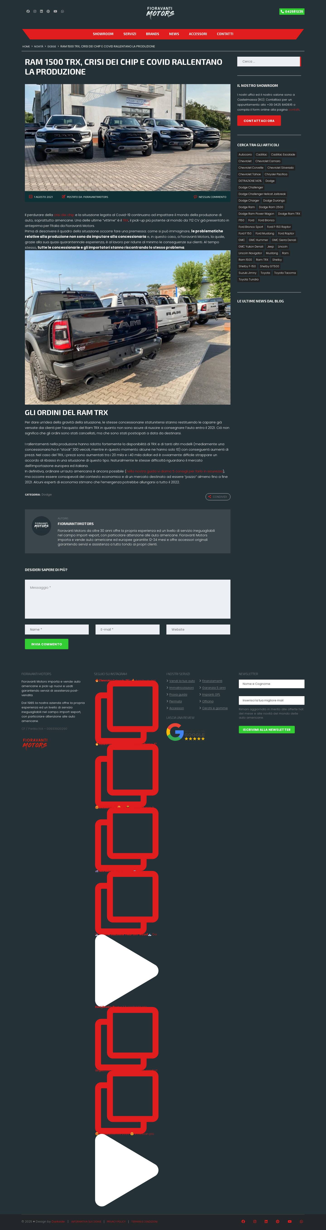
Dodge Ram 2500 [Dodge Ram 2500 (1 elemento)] (271, 207)
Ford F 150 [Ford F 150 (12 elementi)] (245, 233)
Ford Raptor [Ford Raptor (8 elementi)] (286, 233)
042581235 (294, 11)
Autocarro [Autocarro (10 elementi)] (245, 154)
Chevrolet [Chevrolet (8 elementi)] (245, 161)
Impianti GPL (211, 694)
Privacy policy (116, 1221)
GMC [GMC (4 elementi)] (242, 240)
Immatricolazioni (181, 687)
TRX (125, 220)
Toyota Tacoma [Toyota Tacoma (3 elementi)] (285, 273)
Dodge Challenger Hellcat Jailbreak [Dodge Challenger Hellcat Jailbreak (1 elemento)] (262, 194)
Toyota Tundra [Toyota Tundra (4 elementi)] (249, 279)
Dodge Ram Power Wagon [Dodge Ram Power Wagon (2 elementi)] (256, 214)
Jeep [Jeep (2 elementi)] (270, 246)
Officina (207, 701)
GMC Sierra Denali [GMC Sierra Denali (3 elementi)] (284, 240)
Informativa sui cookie (86, 1221)
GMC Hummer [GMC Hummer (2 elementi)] (258, 240)
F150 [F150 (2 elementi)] (241, 220)
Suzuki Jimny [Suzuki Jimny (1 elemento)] (247, 273)
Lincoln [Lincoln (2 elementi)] (283, 246)
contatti (294, 109)
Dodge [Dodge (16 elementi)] (270, 181)
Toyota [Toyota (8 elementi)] (265, 273)
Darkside (58, 1221)
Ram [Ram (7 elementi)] (285, 253)
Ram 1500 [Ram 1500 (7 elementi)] (245, 260)
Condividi (217, 496)
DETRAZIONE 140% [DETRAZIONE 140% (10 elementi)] (250, 181)
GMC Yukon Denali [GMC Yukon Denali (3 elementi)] (251, 246)
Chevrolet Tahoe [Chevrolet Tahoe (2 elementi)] (250, 174)
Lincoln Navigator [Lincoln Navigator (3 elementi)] (250, 253)
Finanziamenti (212, 680)
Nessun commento (213, 196)
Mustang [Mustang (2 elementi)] (272, 253)
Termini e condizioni (144, 1221)
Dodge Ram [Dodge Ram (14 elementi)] (247, 207)
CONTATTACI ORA (259, 121)
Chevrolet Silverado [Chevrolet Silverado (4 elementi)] (281, 168)
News (174, 34)
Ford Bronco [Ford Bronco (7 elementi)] (266, 220)
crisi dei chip (64, 214)
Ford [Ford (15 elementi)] (251, 220)
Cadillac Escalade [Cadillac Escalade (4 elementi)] (283, 154)
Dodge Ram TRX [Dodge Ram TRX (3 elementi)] (289, 214)
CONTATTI (225, 34)
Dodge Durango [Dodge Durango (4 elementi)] (274, 200)
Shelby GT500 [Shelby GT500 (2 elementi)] (269, 266)
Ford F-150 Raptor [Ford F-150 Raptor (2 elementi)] (279, 227)
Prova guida (178, 694)
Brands (152, 34)
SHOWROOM (103, 34)
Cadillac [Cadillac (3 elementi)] (261, 154)
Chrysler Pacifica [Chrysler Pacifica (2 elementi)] (276, 174)
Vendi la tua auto (182, 680)
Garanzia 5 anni (214, 687)
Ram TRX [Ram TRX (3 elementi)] (262, 260)
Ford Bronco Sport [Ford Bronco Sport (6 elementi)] (251, 227)
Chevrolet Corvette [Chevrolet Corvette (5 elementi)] (251, 168)
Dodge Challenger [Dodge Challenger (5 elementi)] (251, 187)
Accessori (198, 34)
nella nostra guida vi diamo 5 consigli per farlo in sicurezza (174, 471)
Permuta (175, 701)
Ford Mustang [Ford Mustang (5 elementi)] (265, 233)
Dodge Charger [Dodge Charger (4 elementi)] (249, 200)
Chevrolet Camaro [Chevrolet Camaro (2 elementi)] (268, 161)
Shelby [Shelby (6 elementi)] (277, 260)
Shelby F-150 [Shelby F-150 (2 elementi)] (247, 266)
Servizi (129, 34)
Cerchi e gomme (215, 707)
